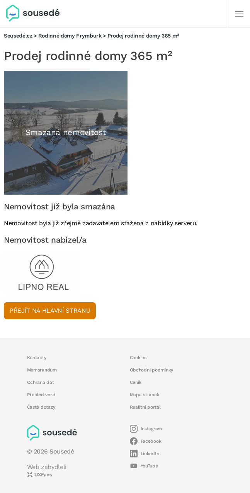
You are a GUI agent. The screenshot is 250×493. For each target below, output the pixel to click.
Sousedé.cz (18, 36)
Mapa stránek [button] (145, 394)
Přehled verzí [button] (41, 394)
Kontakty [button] (36, 357)
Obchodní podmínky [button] (151, 370)
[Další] (239, 14)
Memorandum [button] (42, 370)
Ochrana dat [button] (40, 382)
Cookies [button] (138, 357)
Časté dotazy (41, 407)
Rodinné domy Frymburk (70, 36)
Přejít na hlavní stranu (50, 310)
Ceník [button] (136, 382)
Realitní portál (145, 407)
